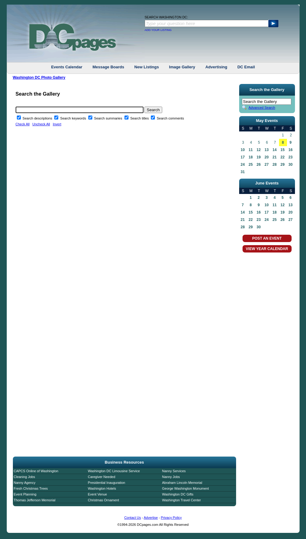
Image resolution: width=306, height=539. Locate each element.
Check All (23, 124)
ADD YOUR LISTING (158, 30)
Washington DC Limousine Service (114, 471)
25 (251, 164)
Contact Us (132, 517)
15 (283, 150)
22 (283, 157)
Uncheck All (41, 124)
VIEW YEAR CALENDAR (267, 249)
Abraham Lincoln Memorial (182, 482)
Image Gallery (182, 67)
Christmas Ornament (103, 500)
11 (251, 150)
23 (291, 157)
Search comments (170, 118)
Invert (57, 124)
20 (267, 157)
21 (275, 157)
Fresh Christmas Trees (31, 488)
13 (267, 150)
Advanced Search (262, 107)
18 (251, 157)
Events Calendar (66, 67)
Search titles (140, 118)
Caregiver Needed (101, 477)
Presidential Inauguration (106, 482)
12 (259, 150)
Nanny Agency (25, 482)
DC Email (246, 67)
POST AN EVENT (266, 238)
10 (243, 150)
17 (243, 157)
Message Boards (108, 67)
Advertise (151, 517)
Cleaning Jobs (24, 477)
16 (291, 150)
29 (283, 164)
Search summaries (108, 118)
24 (243, 164)
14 (275, 150)
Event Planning (25, 494)
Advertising (216, 67)
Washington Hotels (102, 488)
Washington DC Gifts (177, 494)
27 (267, 164)
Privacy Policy (171, 517)
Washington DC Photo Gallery (39, 77)
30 (291, 164)
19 (259, 157)
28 (275, 164)
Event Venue (97, 494)
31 (243, 172)
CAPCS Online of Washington (36, 471)
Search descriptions (38, 118)
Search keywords (73, 118)
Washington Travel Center (181, 500)
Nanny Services (174, 471)
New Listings (146, 67)
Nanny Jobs (171, 477)
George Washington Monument (185, 488)
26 (259, 164)
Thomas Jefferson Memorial (34, 500)
